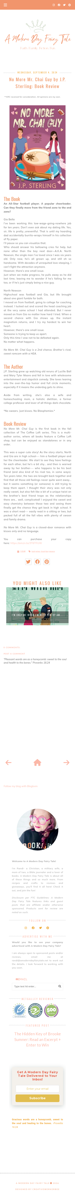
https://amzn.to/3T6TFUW (26, 543)
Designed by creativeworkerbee (37, 1189)
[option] (37, 606)
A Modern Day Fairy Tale (32, 1183)
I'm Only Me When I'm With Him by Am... (37, 615)
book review (36, 551)
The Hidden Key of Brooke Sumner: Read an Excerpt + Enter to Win (37, 1039)
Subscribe (37, 1098)
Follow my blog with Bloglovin (21, 786)
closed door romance (48, 551)
